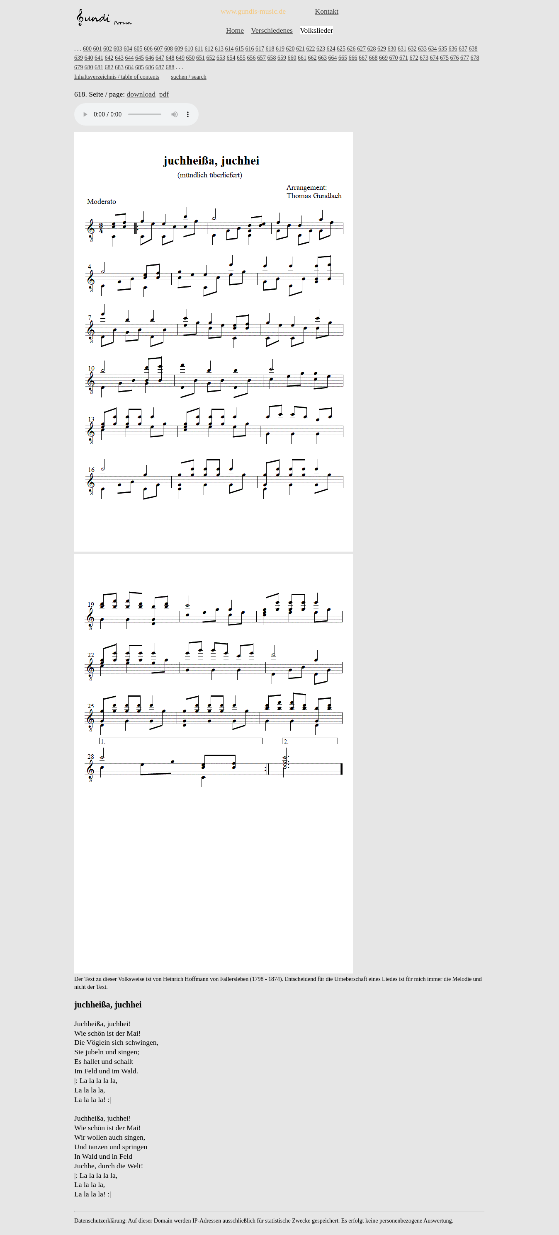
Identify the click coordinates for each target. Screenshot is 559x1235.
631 (402, 49)
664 (332, 58)
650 (190, 58)
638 (473, 49)
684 (129, 67)
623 (320, 49)
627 (361, 49)
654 (231, 58)
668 (373, 58)
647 (160, 58)
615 (239, 49)
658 (271, 58)
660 (292, 58)
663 (322, 58)
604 (128, 49)
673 (424, 58)
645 (139, 58)
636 (452, 49)
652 (211, 58)
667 (363, 58)
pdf (164, 94)
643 (119, 58)
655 (241, 58)
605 (138, 49)
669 (383, 58)
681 (99, 67)
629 (381, 49)
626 (351, 49)
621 (300, 49)
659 (281, 58)
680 (89, 67)
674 (434, 58)
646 (150, 58)
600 (87, 49)
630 (391, 49)
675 (444, 58)
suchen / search (189, 77)
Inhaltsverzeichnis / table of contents (116, 77)
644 (129, 58)
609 (179, 49)
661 (302, 58)
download (141, 94)
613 (219, 49)
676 (454, 58)
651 (200, 58)
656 (251, 58)
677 (464, 58)
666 (353, 58)
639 (78, 58)
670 (393, 58)
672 (414, 58)
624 (330, 49)
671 (403, 58)
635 (442, 49)
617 (259, 49)
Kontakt (326, 11)
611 (199, 49)
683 (119, 67)
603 (118, 49)
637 (463, 49)
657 (261, 58)
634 (432, 49)
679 (78, 67)
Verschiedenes (272, 30)
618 (269, 49)
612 (208, 49)
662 (312, 58)
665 (342, 58)
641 (99, 58)
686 (150, 67)
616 (249, 49)
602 (107, 49)
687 (160, 67)
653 (220, 58)
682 (109, 67)
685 (139, 67)
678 (475, 58)
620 (290, 49)
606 (148, 49)
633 (422, 49)
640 (89, 58)
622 (310, 49)
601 (97, 49)
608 (168, 49)
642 (109, 58)
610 (189, 49)
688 (170, 67)
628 (371, 49)
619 (280, 49)
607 (158, 49)
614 (229, 49)
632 (412, 49)
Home (235, 30)
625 (341, 49)
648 (170, 58)
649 (180, 58)
